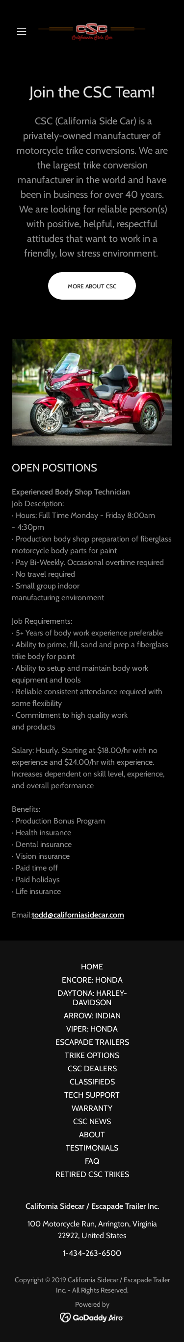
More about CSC (92, 286)
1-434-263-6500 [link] (92, 1253)
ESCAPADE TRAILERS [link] (92, 1042)
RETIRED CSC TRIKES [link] (92, 1174)
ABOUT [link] (92, 1134)
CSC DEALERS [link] (92, 1068)
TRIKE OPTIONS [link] (92, 1055)
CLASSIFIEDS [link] (92, 1081)
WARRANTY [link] (92, 1108)
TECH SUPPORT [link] (92, 1095)
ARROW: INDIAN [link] (92, 1015)
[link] (92, 31)
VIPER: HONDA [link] (92, 1029)
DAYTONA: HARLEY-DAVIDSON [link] (92, 998)
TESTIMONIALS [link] (92, 1148)
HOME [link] (92, 966)
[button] (24, 31)
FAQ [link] (92, 1161)
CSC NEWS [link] (92, 1121)
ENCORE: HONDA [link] (92, 980)
